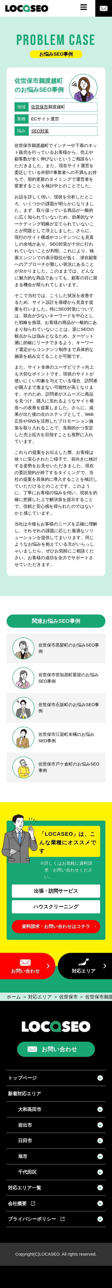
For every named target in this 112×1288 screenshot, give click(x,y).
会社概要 (21, 1203)
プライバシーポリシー (36, 1219)
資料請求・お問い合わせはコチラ (56, 926)
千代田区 (27, 1172)
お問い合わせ (25, 971)
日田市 (25, 1140)
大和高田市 (29, 1109)
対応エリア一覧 (24, 1187)
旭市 (22, 1156)
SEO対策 (40, 130)
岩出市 (25, 1125)
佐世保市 (39, 106)
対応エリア (84, 971)
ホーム (14, 996)
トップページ (22, 1078)
